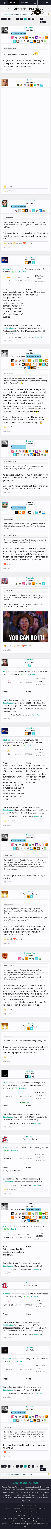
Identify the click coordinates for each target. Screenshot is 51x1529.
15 (33, 19)
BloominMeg (29, 953)
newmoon (30, 1071)
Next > (43, 22)
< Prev (3, 19)
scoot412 (30, 257)
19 (41, 19)
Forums (13, 2)
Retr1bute (30, 1347)
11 (17, 19)
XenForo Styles (33, 1512)
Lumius (30, 891)
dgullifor (6, 739)
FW (4, 671)
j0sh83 (30, 79)
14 (29, 19)
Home (4, 2)
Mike (5, 1147)
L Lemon (29, 27)
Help (30, 1515)
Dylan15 (30, 660)
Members (25, 2)
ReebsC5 (29, 1136)
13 (25, 19)
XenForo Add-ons (20, 1512)
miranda (6, 1293)
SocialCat (7, 1358)
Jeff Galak (7, 269)
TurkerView (38, 337)
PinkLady (30, 578)
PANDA (22, 271)
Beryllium (21, 1515)
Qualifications (8, 328)
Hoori (5, 1082)
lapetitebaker (30, 200)
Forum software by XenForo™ (25, 1506)
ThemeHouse (40, 1508)
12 (21, 19)
